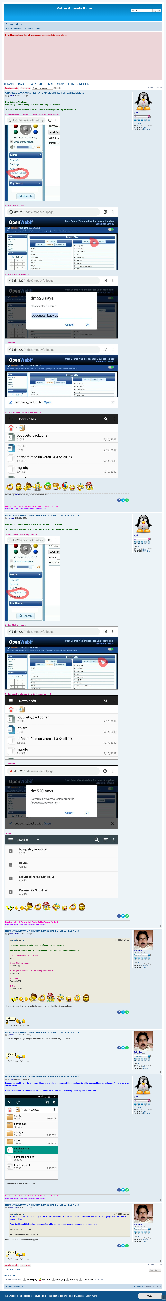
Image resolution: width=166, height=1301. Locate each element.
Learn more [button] (91, 1296)
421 (139, 962)
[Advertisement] (83, 57)
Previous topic (11, 88)
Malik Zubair (138, 950)
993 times (145, 127)
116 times (145, 965)
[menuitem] (19, 24)
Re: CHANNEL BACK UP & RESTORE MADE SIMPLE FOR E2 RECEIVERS (42, 515)
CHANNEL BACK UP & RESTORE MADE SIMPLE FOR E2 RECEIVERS (49, 84)
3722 (139, 124)
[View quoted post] (23, 940)
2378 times (146, 129)
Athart (136, 112)
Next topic (25, 88)
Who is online (9, 1276)
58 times (145, 967)
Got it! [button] (150, 1296)
